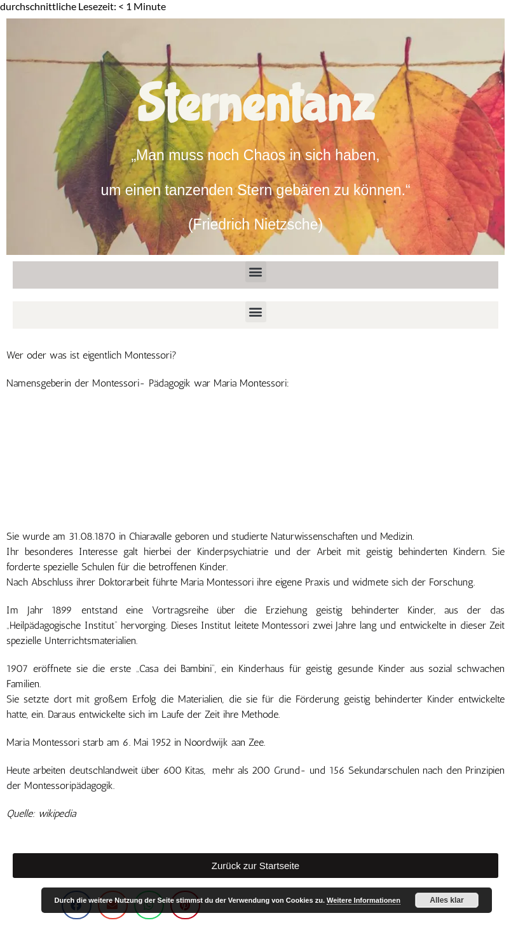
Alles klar (446, 900)
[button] (255, 271)
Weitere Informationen (363, 900)
